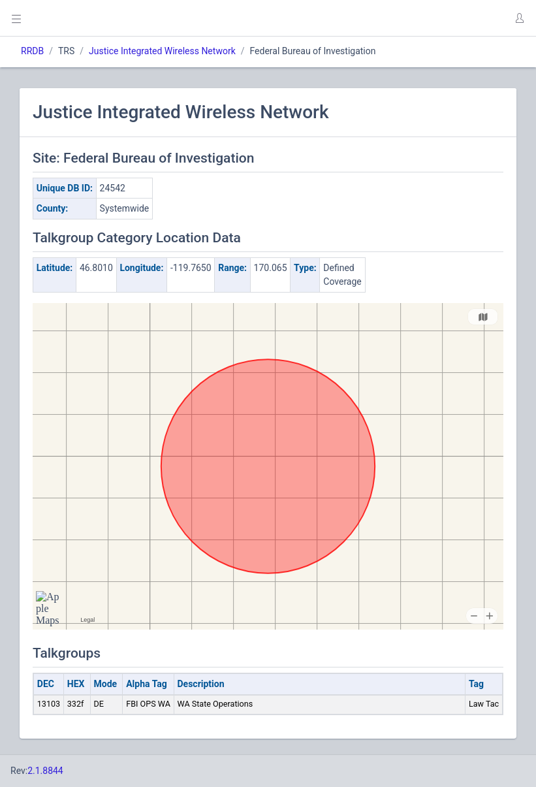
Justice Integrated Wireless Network (162, 51)
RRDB (32, 51)
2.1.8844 (45, 770)
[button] (519, 18)
